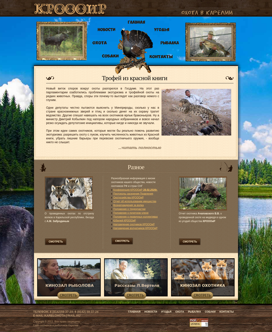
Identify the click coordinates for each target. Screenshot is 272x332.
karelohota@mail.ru (62, 315)
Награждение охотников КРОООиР (134, 224)
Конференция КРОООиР (135, 189)
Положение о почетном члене (131, 212)
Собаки (210, 311)
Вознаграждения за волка (128, 205)
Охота (180, 311)
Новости (150, 311)
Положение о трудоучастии (129, 209)
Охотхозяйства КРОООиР (128, 197)
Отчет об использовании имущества (134, 201)
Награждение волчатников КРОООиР (135, 228)
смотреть (56, 241)
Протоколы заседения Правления (133, 193)
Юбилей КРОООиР (124, 220)
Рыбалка (194, 311)
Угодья (166, 311)
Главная (134, 311)
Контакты (227, 311)
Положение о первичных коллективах (135, 216)
